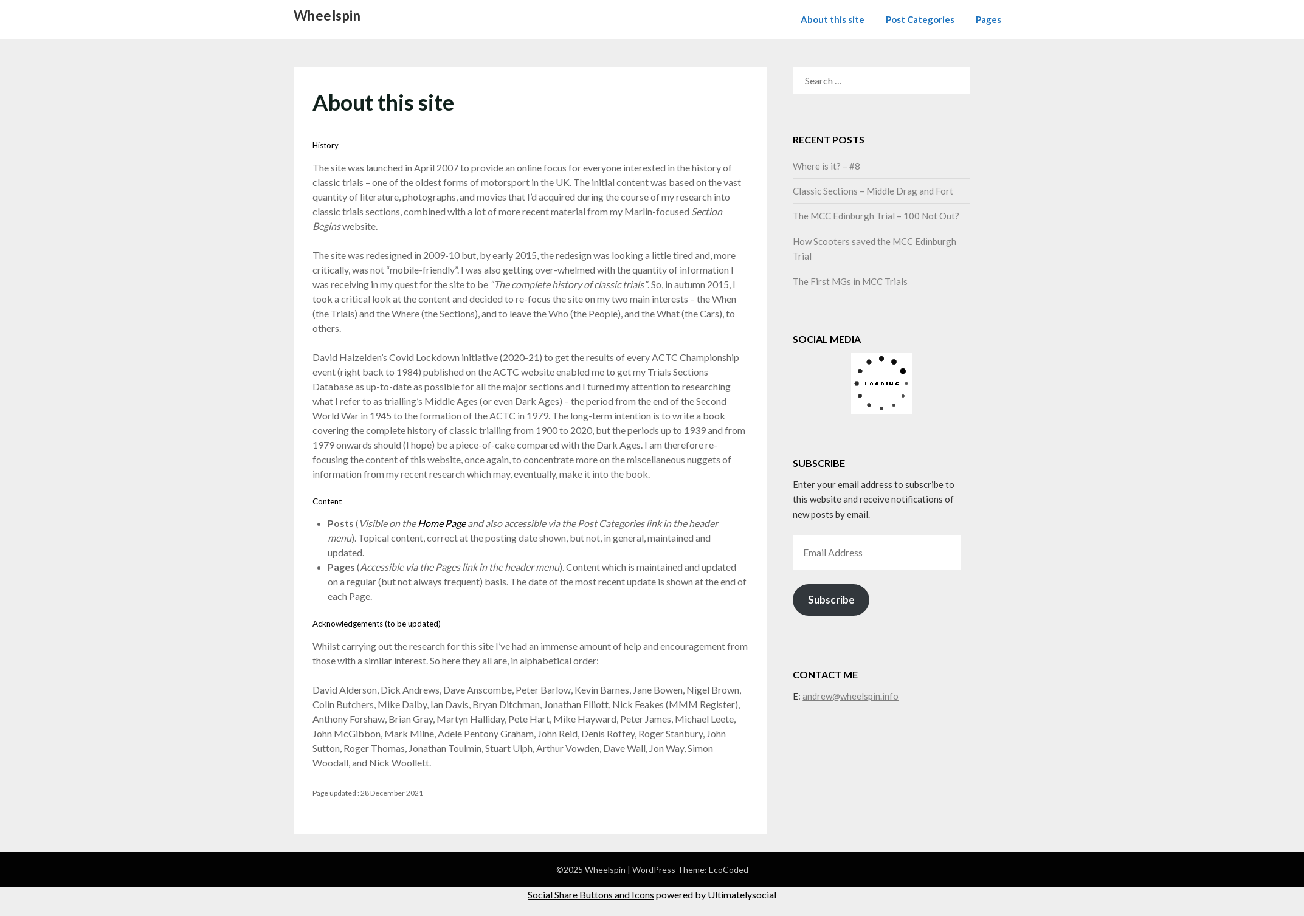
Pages (988, 19)
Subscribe (831, 599)
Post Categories (920, 19)
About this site (832, 19)
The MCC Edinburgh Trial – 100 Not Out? (876, 215)
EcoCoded (728, 869)
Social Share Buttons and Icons (591, 894)
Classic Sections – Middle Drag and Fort (873, 190)
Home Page (442, 523)
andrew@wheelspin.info (850, 695)
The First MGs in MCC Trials (850, 281)
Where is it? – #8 (826, 165)
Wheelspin (327, 15)
